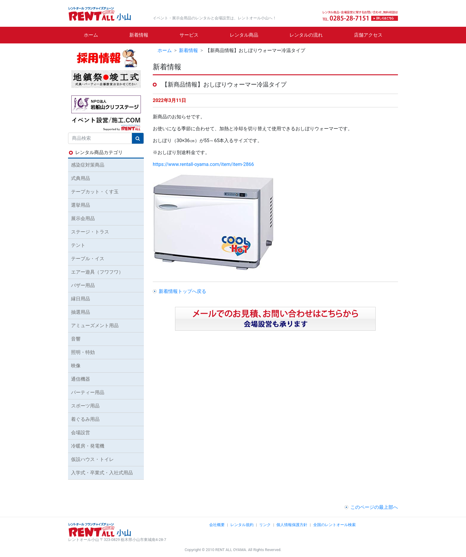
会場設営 (80, 432)
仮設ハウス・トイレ (92, 459)
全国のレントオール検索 (334, 525)
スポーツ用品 (85, 406)
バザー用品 (83, 285)
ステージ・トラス (90, 232)
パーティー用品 (87, 392)
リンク (265, 525)
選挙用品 (80, 205)
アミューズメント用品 (95, 325)
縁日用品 (80, 299)
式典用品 (80, 178)
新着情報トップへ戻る (182, 291)
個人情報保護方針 (291, 525)
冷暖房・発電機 (87, 446)
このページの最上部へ (374, 507)
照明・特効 (83, 352)
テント (78, 245)
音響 (76, 339)
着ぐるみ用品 (85, 419)
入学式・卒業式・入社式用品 (102, 473)
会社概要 (217, 525)
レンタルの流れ (306, 35)
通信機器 (80, 379)
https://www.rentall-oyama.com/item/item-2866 (203, 164)
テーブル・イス (87, 258)
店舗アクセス (368, 35)
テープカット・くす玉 (95, 191)
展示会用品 (83, 218)
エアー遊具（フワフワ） (97, 272)
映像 (76, 365)
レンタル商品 (244, 35)
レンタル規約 (242, 525)
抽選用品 (80, 312)
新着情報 (138, 35)
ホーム (91, 35)
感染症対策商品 (87, 165)
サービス (189, 35)
